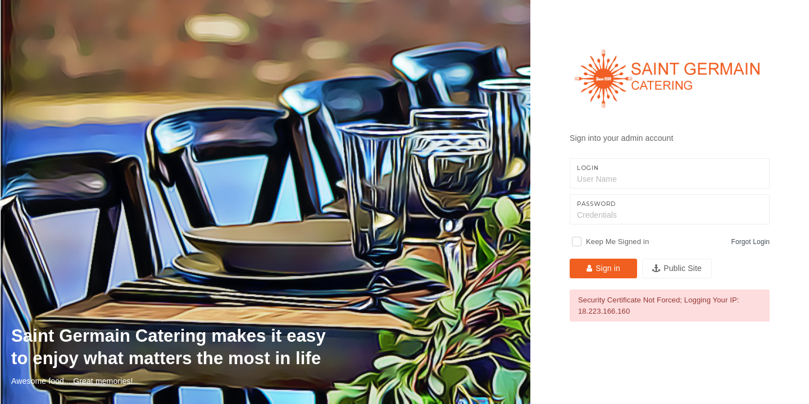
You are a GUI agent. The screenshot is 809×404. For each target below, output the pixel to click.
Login (587, 168)
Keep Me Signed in (617, 241)
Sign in (603, 268)
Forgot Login (750, 242)
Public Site (677, 268)
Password (596, 204)
